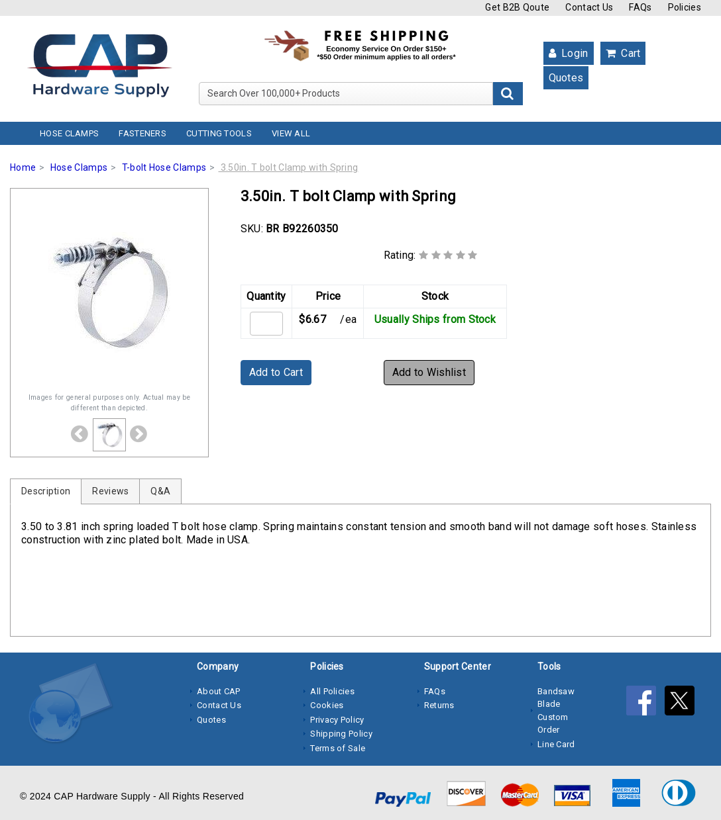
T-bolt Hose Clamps (164, 167)
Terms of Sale (337, 748)
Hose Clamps (69, 133)
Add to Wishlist (429, 372)
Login (568, 53)
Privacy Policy (337, 720)
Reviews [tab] (110, 491)
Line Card (556, 744)
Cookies (326, 705)
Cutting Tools (219, 133)
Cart (623, 53)
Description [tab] (45, 491)
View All (291, 133)
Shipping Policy (341, 734)
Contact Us (589, 7)
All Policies (332, 691)
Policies (684, 7)
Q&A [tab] (160, 491)
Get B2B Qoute (517, 7)
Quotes (566, 77)
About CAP (219, 691)
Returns (439, 705)
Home (23, 167)
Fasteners (142, 133)
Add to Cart (276, 372)
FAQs (640, 7)
